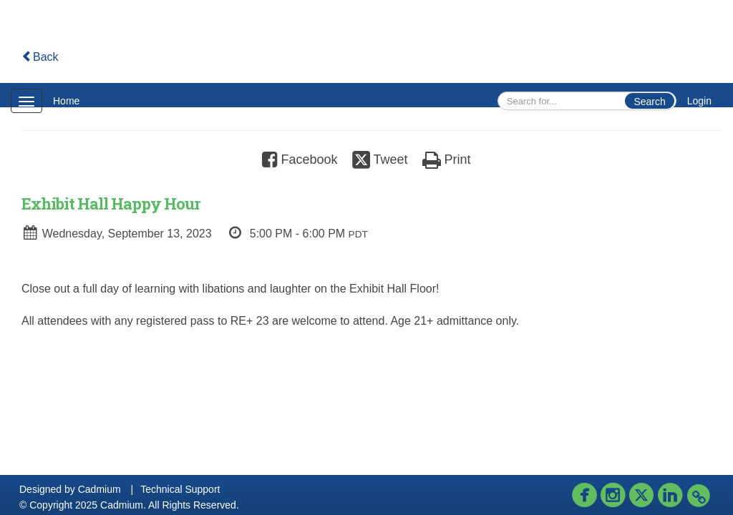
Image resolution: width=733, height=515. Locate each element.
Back (40, 57)
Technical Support (180, 489)
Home (66, 101)
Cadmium (99, 489)
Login (699, 101)
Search (649, 101)
